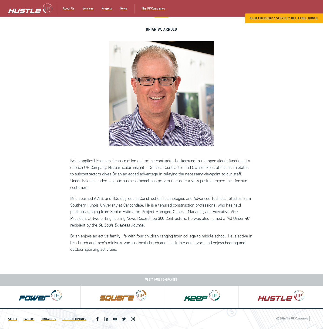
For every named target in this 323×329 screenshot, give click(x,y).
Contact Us (48, 319)
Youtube (115, 319)
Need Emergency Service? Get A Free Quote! (284, 18)
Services (88, 8)
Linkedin (106, 319)
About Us (69, 8)
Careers (29, 319)
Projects (107, 8)
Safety (12, 319)
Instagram (133, 319)
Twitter (124, 319)
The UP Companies (153, 8)
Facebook (97, 319)
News (123, 8)
